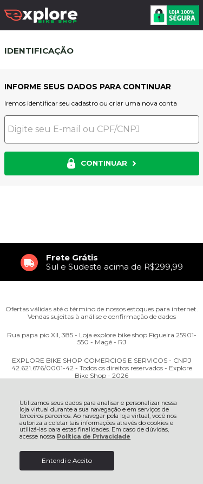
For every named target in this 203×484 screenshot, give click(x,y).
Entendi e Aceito (67, 460)
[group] (101, 262)
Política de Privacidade (93, 436)
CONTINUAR (101, 163)
